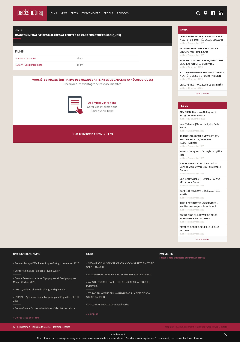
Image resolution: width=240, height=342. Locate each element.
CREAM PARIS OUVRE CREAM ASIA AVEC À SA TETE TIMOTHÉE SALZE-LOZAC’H (201, 38)
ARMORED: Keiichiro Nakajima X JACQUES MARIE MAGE (198, 113)
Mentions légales (61, 326)
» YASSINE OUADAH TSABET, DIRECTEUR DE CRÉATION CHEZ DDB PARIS (118, 283)
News (64, 13)
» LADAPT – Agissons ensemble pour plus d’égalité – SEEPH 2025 (46, 298)
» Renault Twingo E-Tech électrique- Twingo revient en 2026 (46, 263)
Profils (108, 13)
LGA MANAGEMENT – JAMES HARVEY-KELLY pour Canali (200, 180)
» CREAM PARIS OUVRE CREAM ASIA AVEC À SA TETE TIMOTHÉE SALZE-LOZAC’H (120, 265)
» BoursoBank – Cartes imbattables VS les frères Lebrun (44, 308)
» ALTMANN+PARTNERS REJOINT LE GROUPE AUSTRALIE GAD (118, 274)
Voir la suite (202, 93)
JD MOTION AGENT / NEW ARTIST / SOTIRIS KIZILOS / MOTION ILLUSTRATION (199, 139)
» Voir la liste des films (26, 317)
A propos (123, 13)
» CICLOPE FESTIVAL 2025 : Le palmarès (107, 304)
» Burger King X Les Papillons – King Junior (36, 270)
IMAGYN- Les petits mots (28, 64)
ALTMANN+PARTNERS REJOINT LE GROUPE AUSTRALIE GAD (199, 50)
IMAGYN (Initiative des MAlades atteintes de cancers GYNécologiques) (68, 35)
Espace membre (91, 13)
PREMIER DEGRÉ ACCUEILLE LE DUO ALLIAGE (199, 228)
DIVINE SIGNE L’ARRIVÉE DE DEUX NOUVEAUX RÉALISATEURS (198, 216)
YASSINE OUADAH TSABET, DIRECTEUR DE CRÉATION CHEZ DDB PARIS (201, 62)
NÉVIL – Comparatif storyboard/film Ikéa (201, 153)
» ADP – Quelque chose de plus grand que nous (39, 289)
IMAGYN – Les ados (25, 58)
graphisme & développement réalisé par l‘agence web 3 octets (196, 326)
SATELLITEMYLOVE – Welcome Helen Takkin (200, 192)
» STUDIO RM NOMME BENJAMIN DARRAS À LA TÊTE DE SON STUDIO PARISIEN (118, 295)
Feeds (74, 13)
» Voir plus (92, 314)
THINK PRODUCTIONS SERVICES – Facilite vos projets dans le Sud (199, 204)
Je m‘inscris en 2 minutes (92, 133)
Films (54, 13)
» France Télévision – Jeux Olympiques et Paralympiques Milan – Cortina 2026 (44, 280)
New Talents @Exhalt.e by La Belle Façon (199, 125)
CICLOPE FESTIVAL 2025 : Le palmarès (201, 84)
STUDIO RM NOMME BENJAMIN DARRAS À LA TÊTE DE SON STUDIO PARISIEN (202, 74)
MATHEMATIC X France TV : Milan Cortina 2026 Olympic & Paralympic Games (200, 167)
